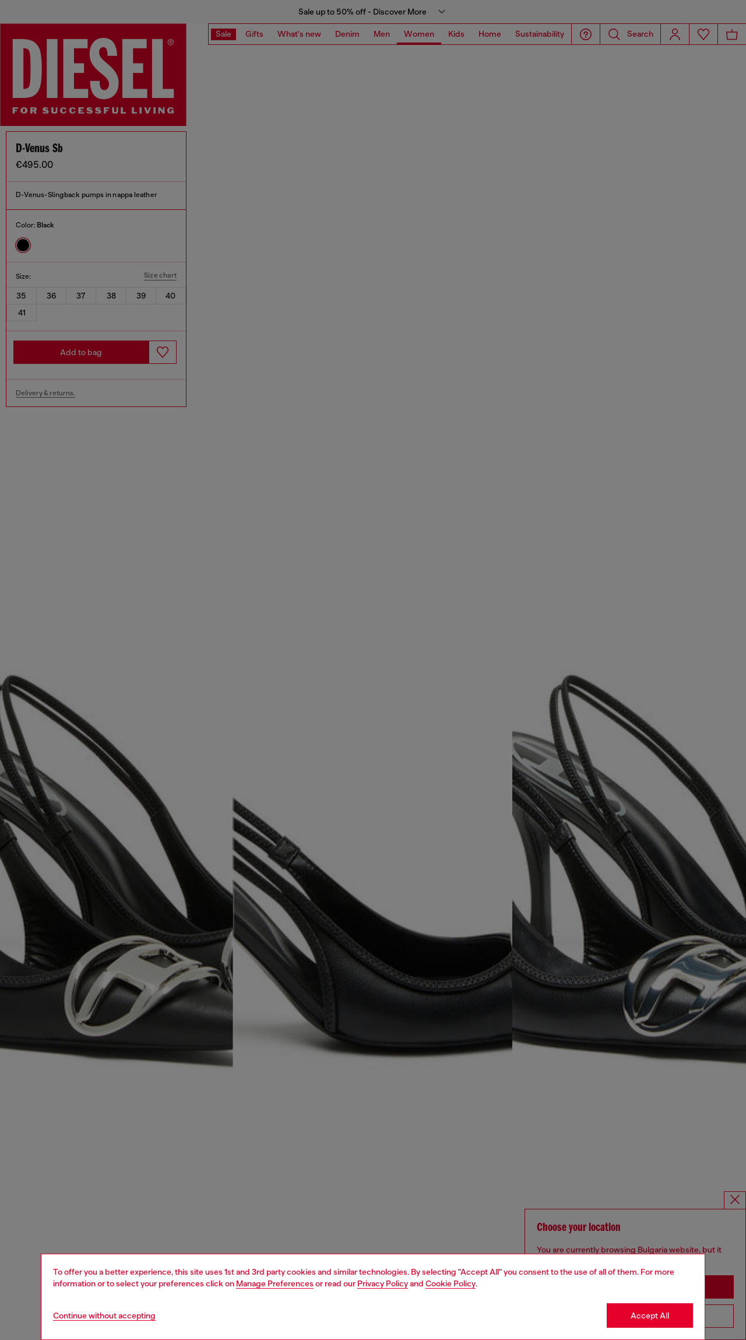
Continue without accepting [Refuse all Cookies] (104, 1315)
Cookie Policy (450, 1283)
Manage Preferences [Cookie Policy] (275, 1283)
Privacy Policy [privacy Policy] (382, 1283)
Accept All (650, 1315)
